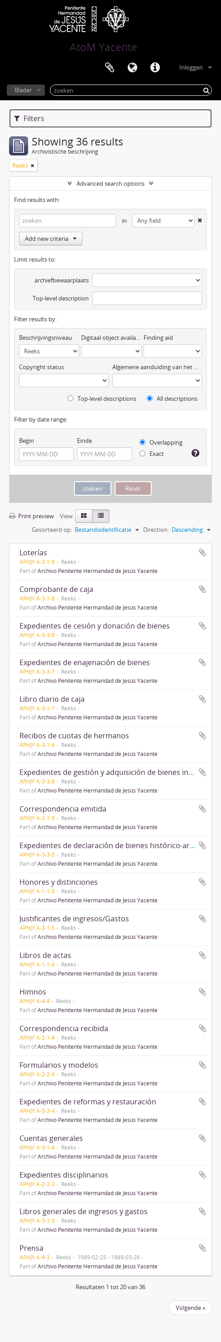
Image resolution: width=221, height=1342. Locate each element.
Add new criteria (51, 239)
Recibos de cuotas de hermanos (74, 736)
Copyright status (41, 367)
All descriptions (172, 398)
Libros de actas (45, 955)
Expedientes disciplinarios (63, 1175)
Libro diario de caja (52, 699)
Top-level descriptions (101, 398)
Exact (151, 454)
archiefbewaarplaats (61, 280)
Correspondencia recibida (63, 1028)
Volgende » (190, 1308)
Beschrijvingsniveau (45, 337)
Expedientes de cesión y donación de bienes (94, 626)
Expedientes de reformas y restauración (87, 1102)
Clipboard (109, 67)
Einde (84, 440)
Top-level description (61, 298)
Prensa (31, 1248)
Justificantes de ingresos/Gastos (74, 919)
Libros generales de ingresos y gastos (83, 1211)
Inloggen (191, 67)
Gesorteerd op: (52, 530)
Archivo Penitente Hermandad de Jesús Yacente (98, 570)
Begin (26, 440)
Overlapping (161, 442)
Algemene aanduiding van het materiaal (157, 367)
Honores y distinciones (58, 882)
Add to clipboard (202, 552)
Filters (29, 118)
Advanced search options (110, 183)
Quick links (155, 67)
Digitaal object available (111, 337)
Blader (23, 90)
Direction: (156, 530)
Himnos (32, 992)
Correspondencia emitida (62, 809)
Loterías (33, 553)
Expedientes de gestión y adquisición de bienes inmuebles (118, 772)
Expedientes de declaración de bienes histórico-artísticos (116, 845)
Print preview (31, 516)
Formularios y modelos (58, 1065)
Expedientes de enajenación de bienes (84, 662)
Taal (132, 67)
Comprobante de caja (56, 589)
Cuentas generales (51, 1138)
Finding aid (158, 337)
